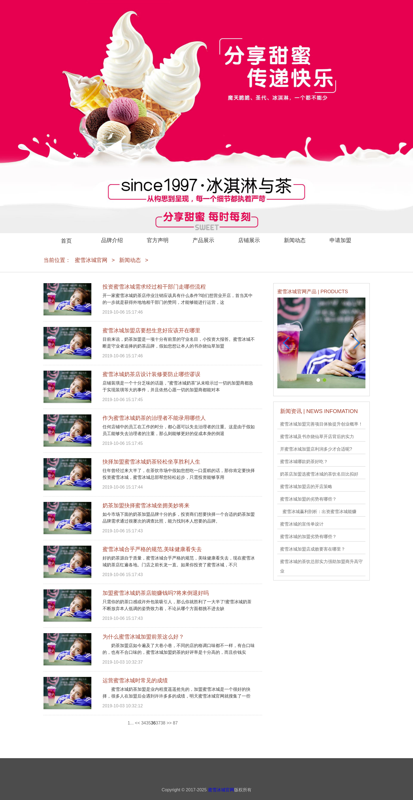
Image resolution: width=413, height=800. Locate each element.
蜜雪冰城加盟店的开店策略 (306, 486)
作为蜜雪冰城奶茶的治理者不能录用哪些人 (154, 418)
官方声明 (158, 240)
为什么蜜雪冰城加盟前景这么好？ (143, 637)
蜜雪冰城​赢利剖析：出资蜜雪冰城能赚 (318, 511)
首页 (66, 241)
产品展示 (203, 240)
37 (158, 723)
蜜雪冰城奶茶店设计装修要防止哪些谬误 (151, 374)
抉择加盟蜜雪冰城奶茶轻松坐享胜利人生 (151, 462)
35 (148, 723)
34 (143, 723)
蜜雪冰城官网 (91, 260)
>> (169, 723)
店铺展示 (249, 240)
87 (175, 723)
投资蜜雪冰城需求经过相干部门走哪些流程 (154, 287)
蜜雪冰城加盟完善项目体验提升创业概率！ (321, 424)
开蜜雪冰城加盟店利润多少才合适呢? (316, 449)
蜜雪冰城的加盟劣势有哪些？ (308, 536)
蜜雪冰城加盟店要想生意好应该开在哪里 (151, 330)
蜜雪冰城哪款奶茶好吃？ (304, 461)
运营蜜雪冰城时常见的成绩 (135, 680)
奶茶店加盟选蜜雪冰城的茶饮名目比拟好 (319, 474)
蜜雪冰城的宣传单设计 (302, 524)
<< (137, 723)
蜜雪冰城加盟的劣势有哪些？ (308, 499)
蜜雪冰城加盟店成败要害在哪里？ (312, 549)
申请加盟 (340, 240)
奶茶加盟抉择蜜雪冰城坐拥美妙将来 (146, 505)
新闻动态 (295, 240)
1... (130, 723)
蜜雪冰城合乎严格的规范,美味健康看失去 (152, 549)
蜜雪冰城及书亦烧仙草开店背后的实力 (317, 436)
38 (162, 723)
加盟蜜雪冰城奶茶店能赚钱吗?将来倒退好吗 (156, 593)
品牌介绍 (112, 240)
